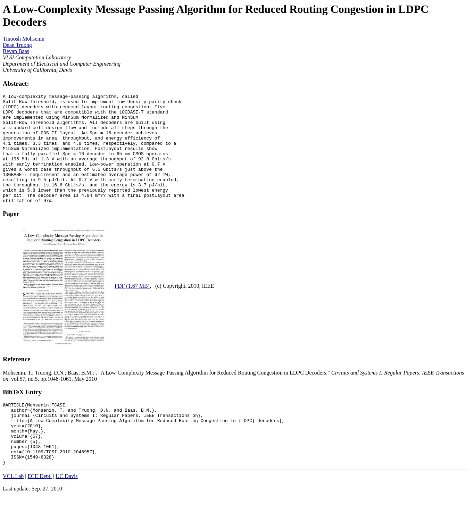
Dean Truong (17, 45)
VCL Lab (13, 510)
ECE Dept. (39, 510)
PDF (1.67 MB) (132, 308)
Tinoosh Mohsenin (23, 39)
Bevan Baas (16, 51)
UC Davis (67, 510)
